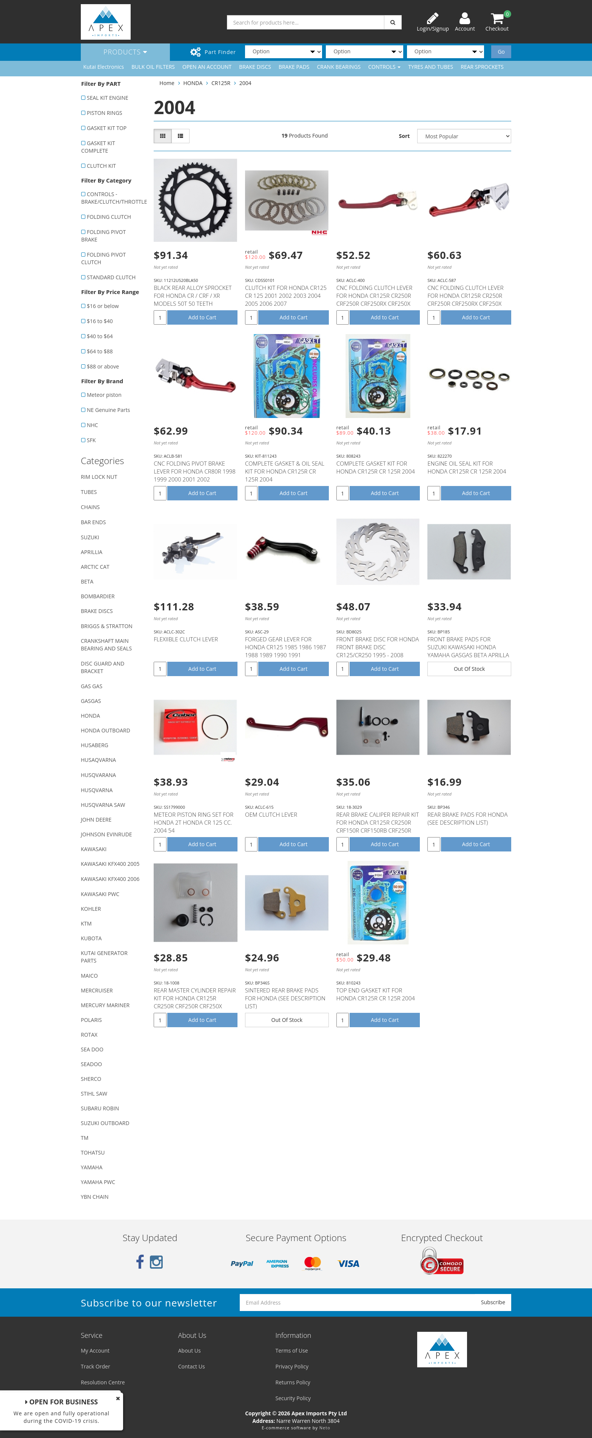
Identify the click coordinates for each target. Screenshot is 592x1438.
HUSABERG (94, 745)
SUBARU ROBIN (100, 1108)
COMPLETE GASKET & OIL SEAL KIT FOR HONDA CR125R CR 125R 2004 (284, 471)
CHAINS (90, 507)
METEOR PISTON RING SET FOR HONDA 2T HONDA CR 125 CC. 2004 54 (193, 822)
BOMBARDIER (98, 596)
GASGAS (91, 700)
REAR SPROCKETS (482, 66)
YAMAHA (91, 1167)
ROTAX (89, 1034)
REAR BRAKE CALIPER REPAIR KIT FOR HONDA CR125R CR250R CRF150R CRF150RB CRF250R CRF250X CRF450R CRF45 (377, 826)
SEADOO (91, 1064)
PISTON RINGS (104, 112)
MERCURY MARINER (105, 1005)
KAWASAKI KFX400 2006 (110, 878)
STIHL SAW (94, 1093)
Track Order (95, 1366)
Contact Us (191, 1366)
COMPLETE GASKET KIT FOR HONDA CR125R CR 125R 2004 (375, 467)
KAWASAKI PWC (100, 894)
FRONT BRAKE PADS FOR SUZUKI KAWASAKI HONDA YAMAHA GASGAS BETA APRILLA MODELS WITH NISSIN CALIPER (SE (468, 655)
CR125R (220, 83)
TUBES (89, 491)
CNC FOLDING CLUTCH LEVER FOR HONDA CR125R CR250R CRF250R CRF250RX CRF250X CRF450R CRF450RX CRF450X (374, 299)
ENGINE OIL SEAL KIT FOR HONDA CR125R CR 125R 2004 (466, 467)
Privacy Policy (292, 1366)
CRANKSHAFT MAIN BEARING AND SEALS (106, 644)
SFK (91, 440)
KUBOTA (91, 938)
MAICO (89, 975)
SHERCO (91, 1078)
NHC (92, 425)
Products (125, 51)
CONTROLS (384, 66)
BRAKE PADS (294, 66)
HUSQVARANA (98, 775)
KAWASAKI (93, 849)
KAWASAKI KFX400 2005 (110, 863)
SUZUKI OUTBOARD (105, 1123)
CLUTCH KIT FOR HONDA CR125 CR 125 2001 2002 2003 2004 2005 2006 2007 (286, 295)
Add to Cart (202, 317)
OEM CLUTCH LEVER (271, 814)
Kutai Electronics (103, 66)
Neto (324, 1427)
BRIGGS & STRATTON (107, 626)
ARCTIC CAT (95, 566)
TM (84, 1137)
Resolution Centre (103, 1382)
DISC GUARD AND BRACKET (102, 667)
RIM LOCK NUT (99, 476)
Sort (404, 135)
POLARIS (91, 1019)
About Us (189, 1350)
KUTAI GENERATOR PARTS (104, 956)
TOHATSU (93, 1152)
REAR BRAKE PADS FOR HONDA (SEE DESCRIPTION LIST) (467, 818)
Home (166, 83)
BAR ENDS (93, 522)
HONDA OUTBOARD (105, 730)
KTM (86, 923)
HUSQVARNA (97, 790)
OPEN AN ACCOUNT (206, 66)
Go (501, 51)
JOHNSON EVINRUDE (106, 834)
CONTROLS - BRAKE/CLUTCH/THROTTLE (113, 197)
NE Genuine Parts (108, 409)
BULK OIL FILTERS (153, 66)
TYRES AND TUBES (430, 66)
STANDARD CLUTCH (111, 277)
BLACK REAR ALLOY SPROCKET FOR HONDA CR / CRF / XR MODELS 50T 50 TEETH (192, 295)
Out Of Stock (469, 668)
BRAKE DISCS (255, 66)
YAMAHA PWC (98, 1182)
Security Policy (293, 1398)
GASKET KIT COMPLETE (98, 146)
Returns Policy (293, 1382)
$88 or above (103, 366)
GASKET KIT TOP (106, 128)
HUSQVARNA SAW (103, 804)
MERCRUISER (97, 990)
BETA (87, 581)
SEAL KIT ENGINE (107, 97)
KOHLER (91, 908)
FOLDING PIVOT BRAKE (103, 235)
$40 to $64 (100, 336)
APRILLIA (91, 552)
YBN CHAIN (95, 1196)
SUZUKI (90, 537)
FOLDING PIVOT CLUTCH (103, 258)
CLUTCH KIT (101, 165)
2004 (245, 83)
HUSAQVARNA (98, 759)
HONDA (90, 715)
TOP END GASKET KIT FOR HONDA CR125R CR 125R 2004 (375, 994)
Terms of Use (292, 1350)
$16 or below (103, 306)
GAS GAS (91, 686)
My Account (95, 1350)
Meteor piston (104, 394)
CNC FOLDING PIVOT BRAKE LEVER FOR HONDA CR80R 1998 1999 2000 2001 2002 (195, 471)
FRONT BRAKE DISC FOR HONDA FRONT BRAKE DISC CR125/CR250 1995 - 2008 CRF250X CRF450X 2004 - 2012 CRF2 (377, 655)
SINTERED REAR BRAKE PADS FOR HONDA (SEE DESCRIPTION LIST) (285, 998)
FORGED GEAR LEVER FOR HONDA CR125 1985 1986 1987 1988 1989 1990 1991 (285, 647)
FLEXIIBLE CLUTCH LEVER (186, 639)
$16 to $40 (100, 321)
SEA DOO (92, 1049)
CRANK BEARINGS (339, 66)
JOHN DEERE (96, 819)
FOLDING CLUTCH (109, 216)
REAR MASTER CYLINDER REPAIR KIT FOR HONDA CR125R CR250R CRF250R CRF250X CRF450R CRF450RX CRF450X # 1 (195, 1006)
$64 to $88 (100, 351)
